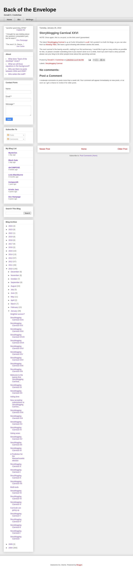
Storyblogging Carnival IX (15, 477)
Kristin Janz (13, 189)
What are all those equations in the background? (18, 65)
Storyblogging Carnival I (15, 538)
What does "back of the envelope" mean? (16, 60)
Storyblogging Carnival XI (15, 465)
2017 (11, 244)
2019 (11, 237)
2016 (11, 247)
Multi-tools (14, 487)
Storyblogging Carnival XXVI (17, 347)
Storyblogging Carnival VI (15, 503)
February (14, 307)
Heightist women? (17, 314)
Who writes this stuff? (16, 74)
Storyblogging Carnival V (15, 515)
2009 (11, 544)
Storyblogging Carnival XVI (16, 423)
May (13, 297)
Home (9, 19)
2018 (11, 240)
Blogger (79, 565)
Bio (19, 19)
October (14, 279)
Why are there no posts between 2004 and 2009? (16, 70)
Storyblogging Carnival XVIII (16, 411)
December (15, 272)
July (12, 290)
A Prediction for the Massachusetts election (17, 457)
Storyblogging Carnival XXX (16, 324)
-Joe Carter (20, 46)
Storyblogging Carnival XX (16, 386)
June (13, 293)
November (15, 275)
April (13, 300)
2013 (11, 258)
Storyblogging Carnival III (15, 526)
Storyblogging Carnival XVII (16, 417)
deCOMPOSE (14, 167)
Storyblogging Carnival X (15, 471)
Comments (12, 139)
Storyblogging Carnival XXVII (17, 341)
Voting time (14, 397)
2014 (11, 254)
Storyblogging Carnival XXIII (16, 365)
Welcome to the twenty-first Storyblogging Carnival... (16, 378)
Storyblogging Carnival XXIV (17, 359)
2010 (11, 269)
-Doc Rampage (21, 40)
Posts (10, 135)
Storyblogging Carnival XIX (16, 392)
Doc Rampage (14, 197)
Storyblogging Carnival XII (16, 449)
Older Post (122, 149)
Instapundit (13, 182)
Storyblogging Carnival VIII (16, 482)
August (14, 286)
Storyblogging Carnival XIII (16, 443)
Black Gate (13, 160)
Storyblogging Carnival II (15, 532)
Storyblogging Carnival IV (15, 520)
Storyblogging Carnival (55, 42)
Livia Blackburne (15, 175)
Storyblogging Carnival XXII (16, 370)
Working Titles (51, 44)
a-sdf (87, 42)
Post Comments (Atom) (88, 156)
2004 (11, 548)
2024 (11, 226)
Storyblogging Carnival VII (16, 492)
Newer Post (44, 149)
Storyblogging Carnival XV (16, 428)
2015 (11, 251)
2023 (11, 229)
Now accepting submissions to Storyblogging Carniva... (17, 403)
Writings (29, 19)
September (15, 282)
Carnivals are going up (15, 509)
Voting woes (15, 433)
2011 (11, 265)
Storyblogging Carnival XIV (16, 438)
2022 (11, 233)
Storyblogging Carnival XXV (16, 353)
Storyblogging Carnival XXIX (17, 330)
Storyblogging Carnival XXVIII (17, 336)
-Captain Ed (20, 30)
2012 (11, 262)
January (14, 311)
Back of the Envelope (30, 10)
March (13, 304)
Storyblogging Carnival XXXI (17, 319)
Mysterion (12, 153)
